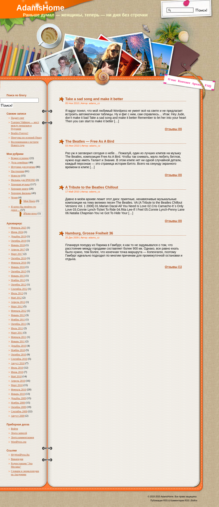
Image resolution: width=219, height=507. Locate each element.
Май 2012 (16, 297)
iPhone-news (30, 213)
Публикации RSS (159, 500)
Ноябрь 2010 (18, 350)
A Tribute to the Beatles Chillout (91, 187)
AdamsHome (40, 7)
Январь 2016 (18, 267)
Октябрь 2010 (18, 354)
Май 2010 (16, 376)
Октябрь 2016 (18, 258)
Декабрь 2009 (18, 398)
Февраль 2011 (18, 337)
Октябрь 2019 (18, 240)
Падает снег (17, 117)
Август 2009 (18, 415)
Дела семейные (19, 162)
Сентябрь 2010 (19, 358)
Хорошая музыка (20, 184)
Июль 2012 (17, 293)
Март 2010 (17, 385)
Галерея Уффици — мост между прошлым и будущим (25, 125)
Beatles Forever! (19, 133)
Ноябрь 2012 (18, 280)
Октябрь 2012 (18, 284)
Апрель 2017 (18, 249)
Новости (16, 175)
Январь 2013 (18, 275)
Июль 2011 (17, 328)
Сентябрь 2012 (19, 288)
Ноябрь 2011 (18, 319)
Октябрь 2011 (18, 323)
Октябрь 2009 (18, 407)
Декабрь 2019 (18, 236)
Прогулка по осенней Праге (26, 137)
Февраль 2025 (18, 227)
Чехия (14, 197)
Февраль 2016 (18, 262)
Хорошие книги (19, 188)
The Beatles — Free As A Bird (89, 141)
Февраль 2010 (18, 389)
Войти (14, 428)
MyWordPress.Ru (20, 454)
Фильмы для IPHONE (23, 180)
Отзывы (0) (173, 129)
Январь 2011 (18, 341)
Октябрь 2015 (18, 271)
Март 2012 (17, 306)
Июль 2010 (17, 367)
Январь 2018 (18, 245)
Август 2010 (18, 363)
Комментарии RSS (180, 500)
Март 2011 (17, 332)
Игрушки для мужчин (23, 166)
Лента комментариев (22, 437)
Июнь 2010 (17, 372)
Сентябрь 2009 (19, 411)
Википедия (17, 459)
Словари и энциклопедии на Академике (25, 473)
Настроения (17, 171)
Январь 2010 (18, 393)
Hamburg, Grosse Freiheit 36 (89, 233)
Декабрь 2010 (18, 345)
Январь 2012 (18, 315)
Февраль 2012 (18, 310)
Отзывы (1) (173, 267)
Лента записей (19, 433)
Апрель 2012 (18, 302)
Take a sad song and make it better (94, 99)
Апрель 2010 (18, 380)
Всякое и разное (20, 158)
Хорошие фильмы (21, 193)
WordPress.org (18, 441)
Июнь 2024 (17, 232)
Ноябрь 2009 (18, 402)
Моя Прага (29, 201)
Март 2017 (17, 253)
